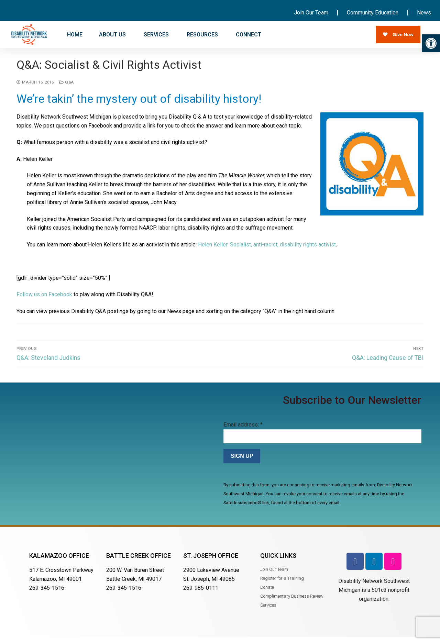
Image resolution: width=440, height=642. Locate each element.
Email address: (243, 429)
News (424, 12)
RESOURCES (203, 34)
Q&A (66, 86)
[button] (431, 43)
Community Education (372, 12)
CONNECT (249, 34)
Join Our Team (311, 12)
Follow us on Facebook (44, 299)
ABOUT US (113, 34)
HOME (74, 34)
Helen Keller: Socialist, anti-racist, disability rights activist (267, 249)
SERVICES (157, 34)
